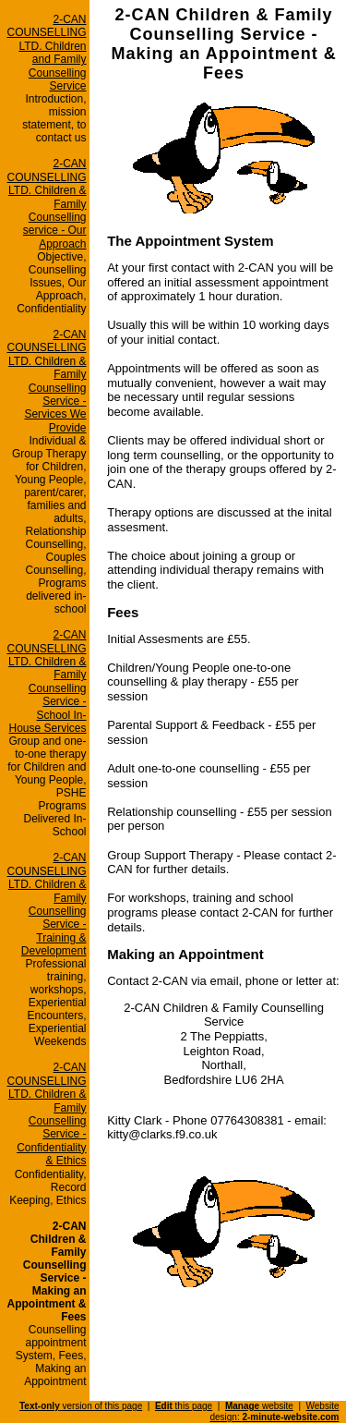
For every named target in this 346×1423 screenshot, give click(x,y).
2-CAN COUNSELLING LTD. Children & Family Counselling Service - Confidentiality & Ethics (47, 1114)
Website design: (274, 1411)
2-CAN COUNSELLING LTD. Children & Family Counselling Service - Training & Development (47, 904)
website (259, 1406)
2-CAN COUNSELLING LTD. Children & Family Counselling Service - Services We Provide (47, 381)
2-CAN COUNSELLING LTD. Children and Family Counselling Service (47, 52)
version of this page (80, 1406)
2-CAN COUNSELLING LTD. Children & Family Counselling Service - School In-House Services (47, 681)
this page (183, 1406)
